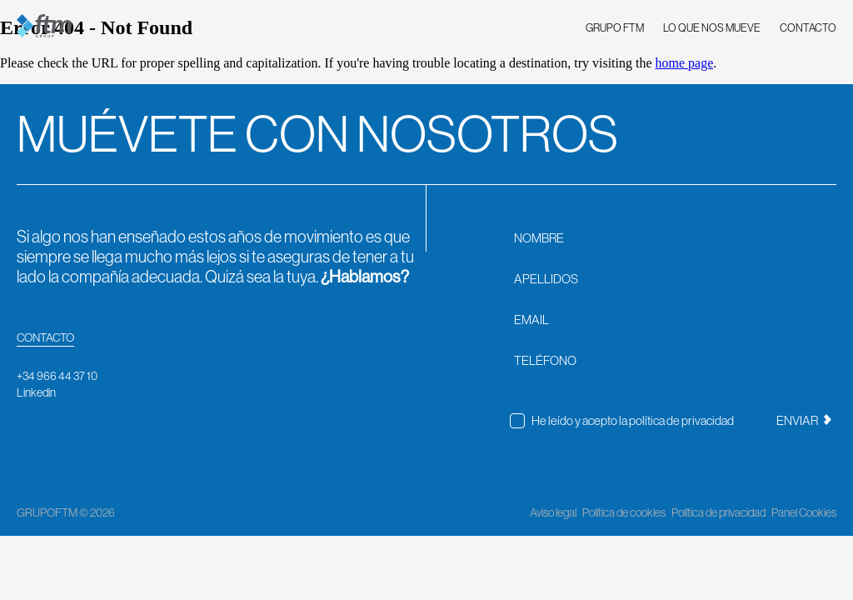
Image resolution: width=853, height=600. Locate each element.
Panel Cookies (803, 512)
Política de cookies (624, 512)
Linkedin (36, 392)
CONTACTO (808, 28)
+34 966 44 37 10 (57, 375)
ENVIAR (803, 420)
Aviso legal (553, 512)
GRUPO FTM (615, 28)
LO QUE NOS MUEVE (712, 28)
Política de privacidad (718, 512)
